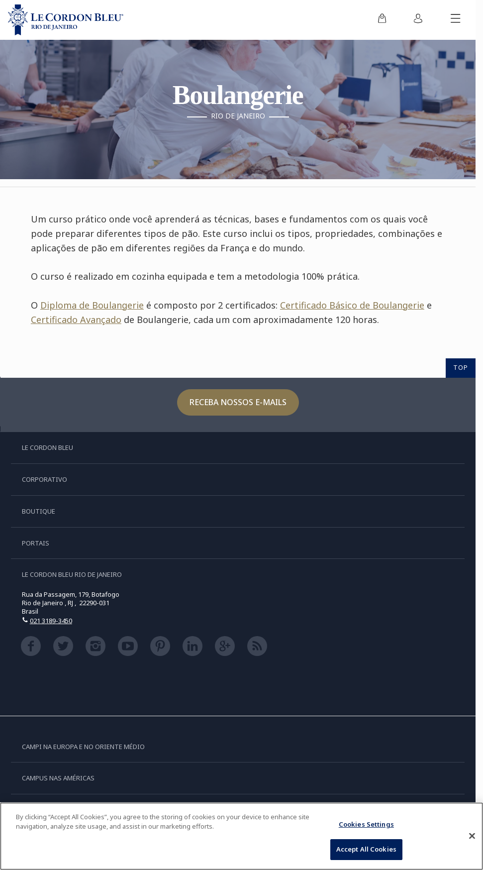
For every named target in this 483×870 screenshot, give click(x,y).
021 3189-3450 (51, 620)
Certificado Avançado (76, 320)
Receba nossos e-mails (238, 402)
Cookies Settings (366, 824)
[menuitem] (382, 20)
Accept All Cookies (366, 849)
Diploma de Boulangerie (92, 305)
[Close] (472, 836)
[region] (241, 836)
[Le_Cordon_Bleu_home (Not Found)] (65, 20)
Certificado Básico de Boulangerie (352, 305)
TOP (460, 367)
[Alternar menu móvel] (456, 20)
